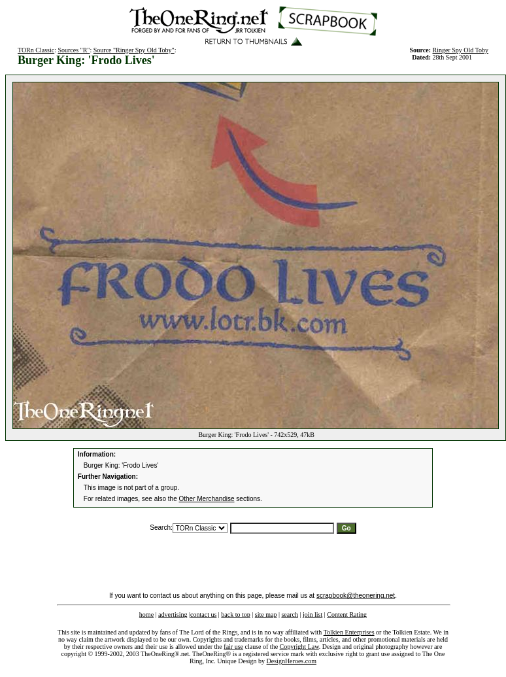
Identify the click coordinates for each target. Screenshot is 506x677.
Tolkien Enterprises (349, 632)
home (146, 614)
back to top (235, 614)
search (289, 614)
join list (312, 614)
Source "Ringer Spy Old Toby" (134, 50)
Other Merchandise (207, 498)
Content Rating (347, 614)
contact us (203, 614)
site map (266, 614)
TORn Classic (36, 50)
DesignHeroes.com (291, 661)
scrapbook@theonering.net (355, 595)
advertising (172, 614)
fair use (233, 646)
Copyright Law (299, 646)
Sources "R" (74, 50)
